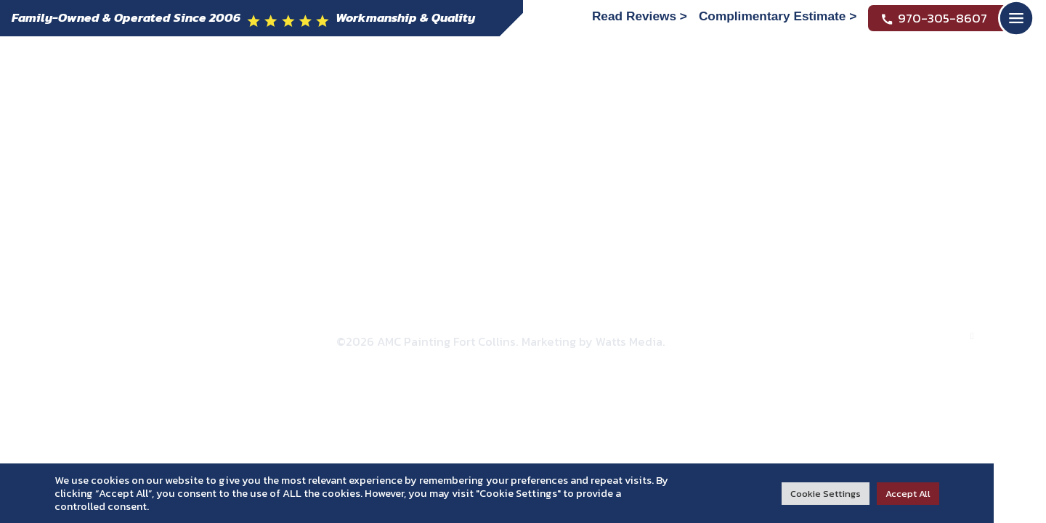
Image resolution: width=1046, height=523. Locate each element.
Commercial (422, 164)
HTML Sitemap (781, 321)
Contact (695, 164)
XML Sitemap (694, 321)
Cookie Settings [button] (825, 493)
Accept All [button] (908, 493)
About (166, 164)
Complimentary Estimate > (777, 16)
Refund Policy (375, 321)
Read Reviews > (639, 16)
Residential (282, 164)
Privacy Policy (465, 321)
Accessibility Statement (581, 321)
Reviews (576, 164)
